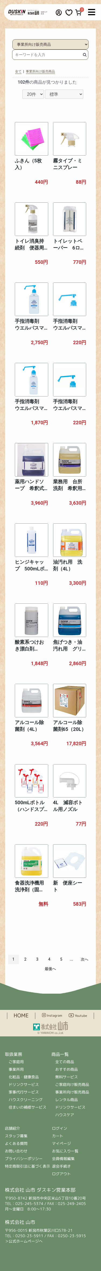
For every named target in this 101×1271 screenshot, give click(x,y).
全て (18, 71)
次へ (84, 959)
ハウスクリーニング (26, 1099)
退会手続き (61, 1166)
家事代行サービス (24, 1092)
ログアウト (61, 1173)
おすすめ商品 (66, 1069)
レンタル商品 (66, 1099)
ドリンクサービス (24, 1084)
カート (57, 1135)
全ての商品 (64, 1061)
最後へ (50, 969)
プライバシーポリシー (24, 1158)
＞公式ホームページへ (24, 1241)
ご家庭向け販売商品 (72, 1084)
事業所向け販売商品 (40, 71)
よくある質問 (16, 1143)
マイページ (61, 1143)
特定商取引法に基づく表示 (27, 1166)
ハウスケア (64, 1114)
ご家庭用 (16, 1061)
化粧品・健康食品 (24, 1076)
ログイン (59, 1128)
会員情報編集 (63, 1158)
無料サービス (66, 1076)
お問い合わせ (16, 1151)
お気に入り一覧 (65, 1151)
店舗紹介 (12, 1128)
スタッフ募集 (16, 1135)
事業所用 (16, 1069)
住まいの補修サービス (27, 1107)
